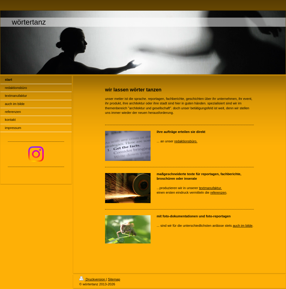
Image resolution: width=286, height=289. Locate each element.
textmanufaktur (210, 188)
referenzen (218, 192)
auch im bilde (243, 225)
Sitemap (114, 279)
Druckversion (92, 279)
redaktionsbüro (185, 141)
